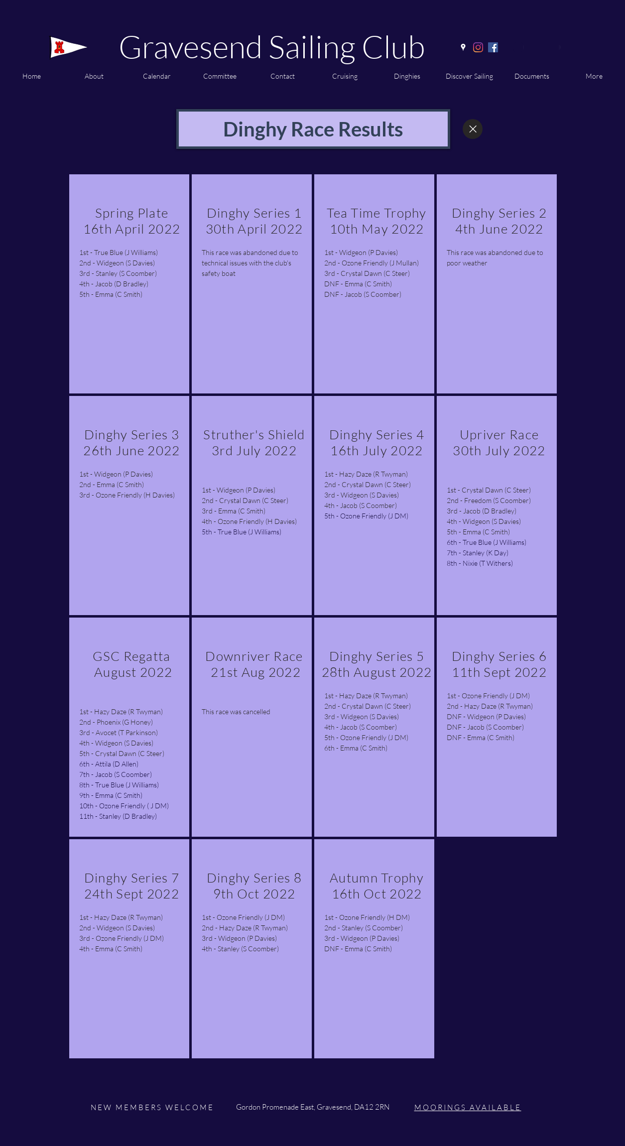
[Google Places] (463, 47)
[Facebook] (493, 47)
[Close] (473, 129)
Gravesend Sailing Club (272, 46)
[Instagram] (478, 47)
